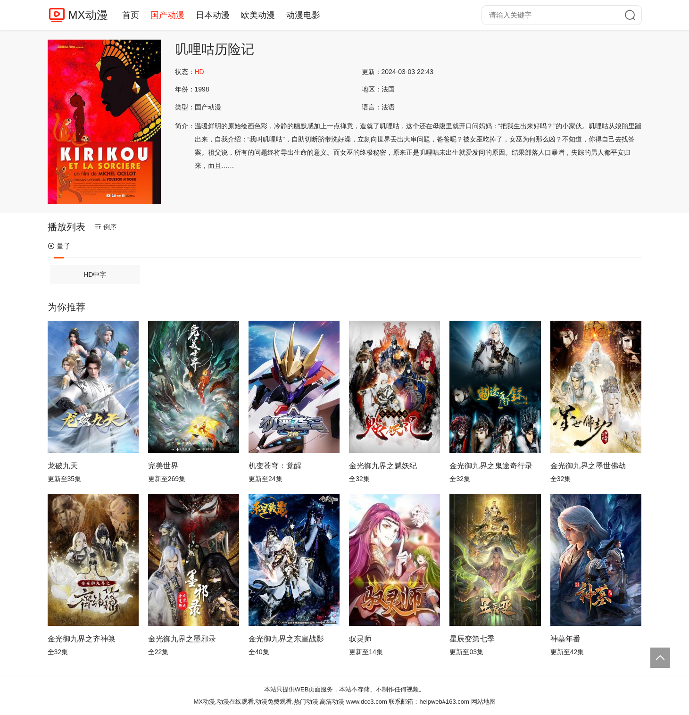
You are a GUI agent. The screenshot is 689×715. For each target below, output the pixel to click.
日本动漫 (213, 15)
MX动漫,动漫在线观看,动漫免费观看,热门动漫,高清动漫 (268, 701)
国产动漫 (167, 15)
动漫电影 (303, 15)
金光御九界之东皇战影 (286, 639)
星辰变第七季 (472, 639)
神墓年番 (565, 639)
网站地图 (483, 701)
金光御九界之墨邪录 (182, 639)
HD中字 (94, 274)
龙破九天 (63, 466)
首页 (130, 15)
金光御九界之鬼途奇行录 (490, 466)
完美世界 (163, 466)
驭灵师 (360, 639)
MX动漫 (88, 14)
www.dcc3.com (366, 701)
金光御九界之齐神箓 (82, 639)
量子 (59, 246)
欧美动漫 (258, 15)
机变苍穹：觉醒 (275, 466)
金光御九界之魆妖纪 (383, 466)
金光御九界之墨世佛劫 (588, 466)
